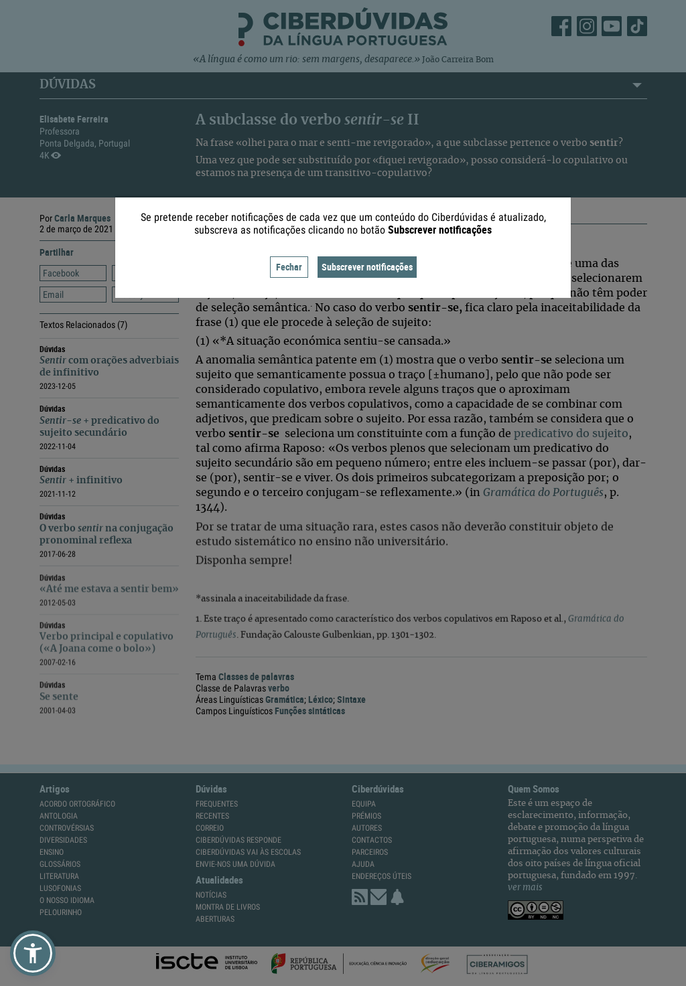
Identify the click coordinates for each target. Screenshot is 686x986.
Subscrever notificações (367, 266)
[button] (32, 953)
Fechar (289, 266)
